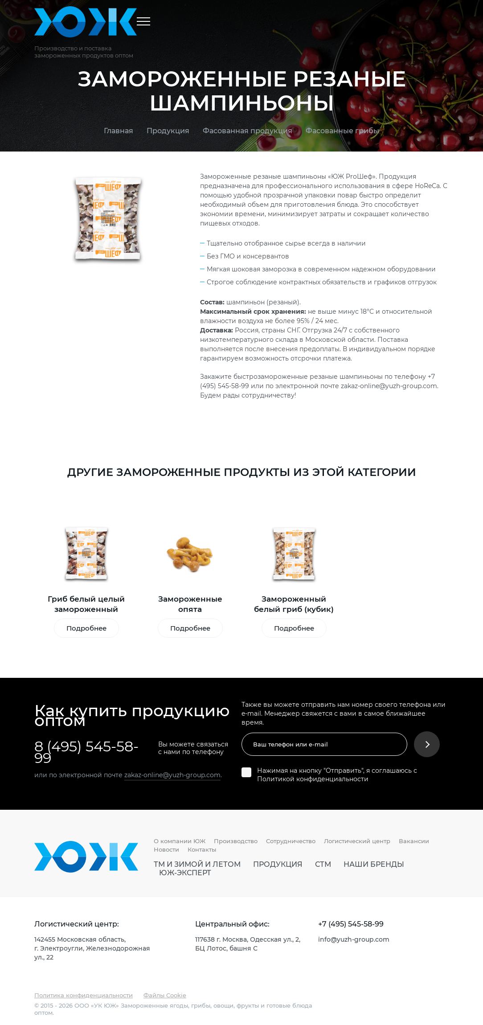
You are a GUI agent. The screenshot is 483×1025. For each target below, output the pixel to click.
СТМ (323, 864)
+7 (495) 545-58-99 (351, 923)
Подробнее (86, 627)
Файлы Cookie (164, 995)
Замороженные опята (190, 604)
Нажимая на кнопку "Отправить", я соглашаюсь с (337, 774)
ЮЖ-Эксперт (185, 872)
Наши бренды (374, 864)
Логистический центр (357, 841)
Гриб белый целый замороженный (86, 604)
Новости (166, 849)
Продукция (168, 130)
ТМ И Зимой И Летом (197, 864)
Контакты (202, 849)
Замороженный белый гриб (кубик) (294, 604)
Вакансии (414, 841)
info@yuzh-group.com (353, 939)
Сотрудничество (290, 841)
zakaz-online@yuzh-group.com (389, 385)
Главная (118, 130)
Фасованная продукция (247, 130)
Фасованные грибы (342, 130)
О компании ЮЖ (179, 841)
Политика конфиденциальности (83, 995)
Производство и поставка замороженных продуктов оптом (83, 52)
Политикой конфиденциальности (312, 779)
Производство (236, 841)
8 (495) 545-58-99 (86, 751)
